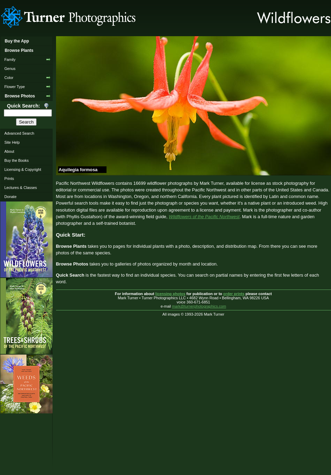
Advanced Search (19, 133)
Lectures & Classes (20, 187)
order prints (233, 294)
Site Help (11, 142)
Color (8, 78)
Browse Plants (19, 50)
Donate (10, 197)
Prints (9, 178)
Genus (9, 68)
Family (9, 59)
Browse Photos (20, 96)
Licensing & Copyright (22, 169)
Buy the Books (16, 160)
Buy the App (17, 41)
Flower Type (14, 87)
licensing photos (170, 294)
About (9, 151)
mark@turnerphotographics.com (199, 306)
